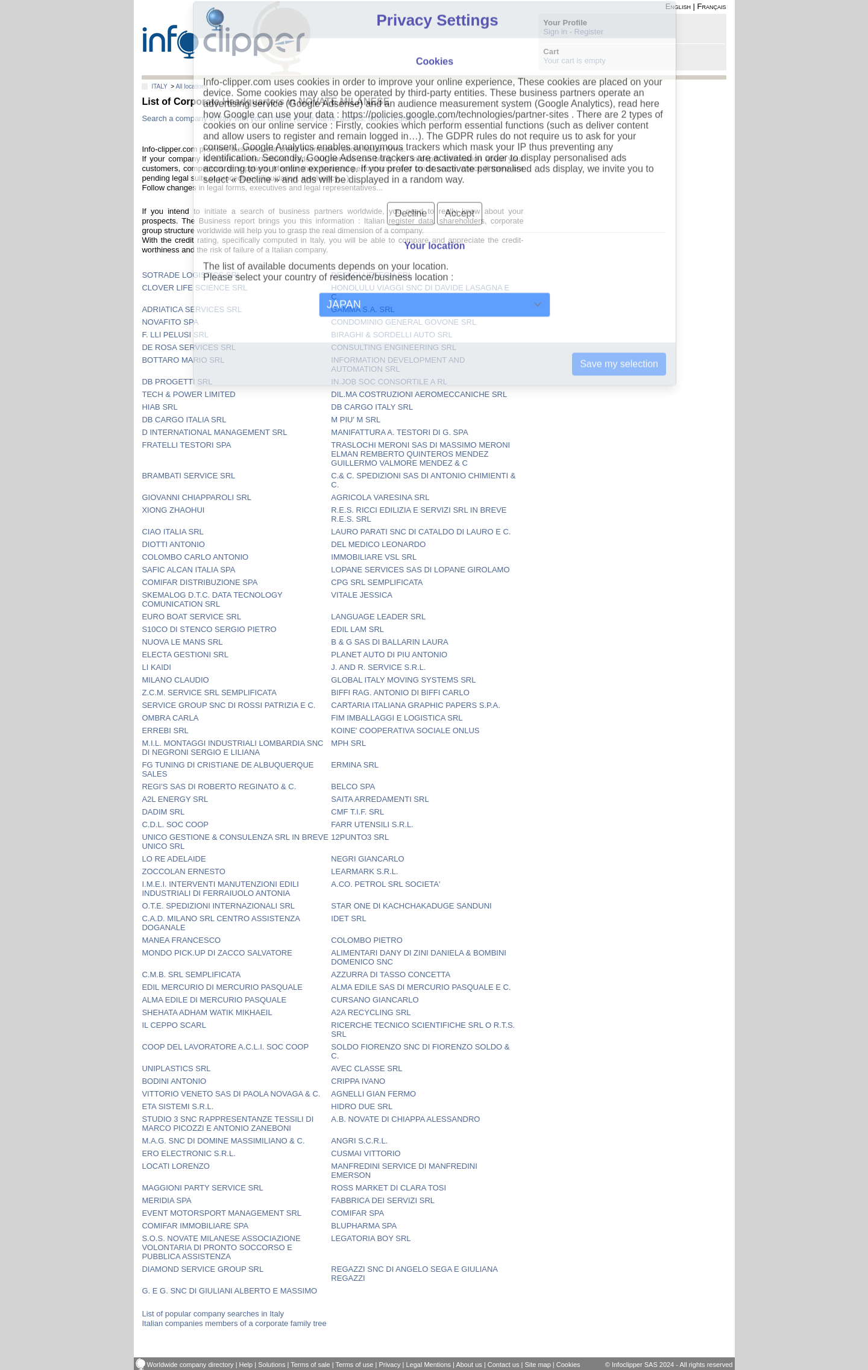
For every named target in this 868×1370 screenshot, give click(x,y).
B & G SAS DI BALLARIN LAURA (389, 641)
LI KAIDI (156, 667)
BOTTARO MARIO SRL (183, 359)
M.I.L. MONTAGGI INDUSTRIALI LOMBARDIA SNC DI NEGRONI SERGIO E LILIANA (232, 748)
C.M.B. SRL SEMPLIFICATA (191, 974)
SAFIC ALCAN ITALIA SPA (188, 569)
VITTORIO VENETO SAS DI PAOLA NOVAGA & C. (231, 1093)
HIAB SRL (159, 406)
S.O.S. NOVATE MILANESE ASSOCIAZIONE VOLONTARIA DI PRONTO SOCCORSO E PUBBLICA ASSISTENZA (221, 1247)
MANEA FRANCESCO (181, 940)
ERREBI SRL (165, 730)
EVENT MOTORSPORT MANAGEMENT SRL (221, 1213)
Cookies (568, 1364)
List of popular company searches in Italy (213, 1313)
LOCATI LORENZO (175, 1166)
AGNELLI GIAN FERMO (373, 1093)
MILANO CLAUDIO (175, 679)
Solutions (271, 1364)
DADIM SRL (163, 811)
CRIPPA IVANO (358, 1081)
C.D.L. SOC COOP (175, 824)
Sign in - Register (573, 31)
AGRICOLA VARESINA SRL (380, 497)
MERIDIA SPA (166, 1200)
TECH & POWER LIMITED (188, 394)
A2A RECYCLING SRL (370, 1012)
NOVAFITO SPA (170, 322)
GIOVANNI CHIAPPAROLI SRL (196, 497)
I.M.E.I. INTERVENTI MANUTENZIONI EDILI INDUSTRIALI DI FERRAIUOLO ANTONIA (220, 889)
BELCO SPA (353, 786)
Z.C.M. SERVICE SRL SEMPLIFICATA (209, 692)
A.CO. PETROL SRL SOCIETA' (385, 884)
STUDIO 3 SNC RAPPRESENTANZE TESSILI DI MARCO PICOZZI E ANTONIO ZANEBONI (227, 1124)
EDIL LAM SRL (357, 629)
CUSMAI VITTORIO (365, 1153)
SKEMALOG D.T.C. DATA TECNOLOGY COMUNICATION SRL (212, 599)
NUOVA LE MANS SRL (182, 641)
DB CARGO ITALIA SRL (184, 419)
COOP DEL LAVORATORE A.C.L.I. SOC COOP (225, 1046)
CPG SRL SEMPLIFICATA (377, 582)
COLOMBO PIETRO (366, 940)
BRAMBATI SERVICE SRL (188, 475)
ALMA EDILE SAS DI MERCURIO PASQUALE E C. (421, 987)
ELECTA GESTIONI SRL (185, 654)
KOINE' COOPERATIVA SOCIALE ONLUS (405, 730)
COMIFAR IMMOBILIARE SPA (195, 1225)
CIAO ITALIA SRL (172, 531)
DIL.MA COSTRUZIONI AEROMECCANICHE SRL (419, 394)
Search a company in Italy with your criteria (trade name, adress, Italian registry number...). (299, 118)
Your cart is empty (574, 60)
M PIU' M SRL (355, 419)
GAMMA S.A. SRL (362, 309)
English (678, 6)
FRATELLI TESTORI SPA (186, 444)
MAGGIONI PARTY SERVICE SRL (202, 1187)
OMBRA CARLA (170, 717)
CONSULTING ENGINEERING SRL (393, 347)
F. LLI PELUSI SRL (175, 334)
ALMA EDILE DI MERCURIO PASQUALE (214, 999)
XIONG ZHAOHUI (173, 510)
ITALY (159, 86)
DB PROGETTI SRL (177, 381)
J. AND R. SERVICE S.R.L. (378, 667)
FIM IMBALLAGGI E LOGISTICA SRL (396, 717)
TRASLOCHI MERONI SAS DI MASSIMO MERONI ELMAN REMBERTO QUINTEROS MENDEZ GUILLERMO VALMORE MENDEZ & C (420, 454)
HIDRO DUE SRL (361, 1106)
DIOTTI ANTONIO (173, 544)
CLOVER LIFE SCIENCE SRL (194, 287)
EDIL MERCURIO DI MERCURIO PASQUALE (222, 987)
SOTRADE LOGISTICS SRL (191, 275)
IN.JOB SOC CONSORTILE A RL (389, 381)
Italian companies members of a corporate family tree (234, 1323)
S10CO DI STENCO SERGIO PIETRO (209, 629)
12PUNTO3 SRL (360, 837)
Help (246, 1364)
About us (469, 1364)
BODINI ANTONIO (174, 1081)
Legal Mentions (428, 1364)
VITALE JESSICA (361, 594)
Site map (537, 1364)
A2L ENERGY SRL (175, 799)
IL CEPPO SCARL (174, 1025)
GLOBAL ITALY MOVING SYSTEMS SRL (403, 679)
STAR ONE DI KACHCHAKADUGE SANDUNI (411, 905)
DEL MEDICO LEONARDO (378, 544)
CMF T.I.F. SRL (357, 811)
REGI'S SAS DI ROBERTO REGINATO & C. (219, 786)
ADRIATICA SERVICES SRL (192, 309)
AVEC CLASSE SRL (366, 1068)
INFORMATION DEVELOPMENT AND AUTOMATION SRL (398, 364)
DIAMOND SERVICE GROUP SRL (202, 1269)
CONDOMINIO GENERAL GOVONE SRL (403, 322)
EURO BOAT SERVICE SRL (191, 616)
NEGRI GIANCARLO (367, 858)
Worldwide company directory (190, 1364)
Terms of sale (310, 1364)
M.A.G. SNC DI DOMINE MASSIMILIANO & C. (223, 1140)
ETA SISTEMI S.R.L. (177, 1106)
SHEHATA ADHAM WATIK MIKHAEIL (207, 1012)
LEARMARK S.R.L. (364, 871)
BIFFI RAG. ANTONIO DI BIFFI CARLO (400, 692)
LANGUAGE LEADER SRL (378, 616)
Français (711, 6)
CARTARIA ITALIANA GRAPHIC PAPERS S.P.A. (415, 705)
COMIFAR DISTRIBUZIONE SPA (199, 582)
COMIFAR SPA (357, 1213)
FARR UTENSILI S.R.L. (372, 824)
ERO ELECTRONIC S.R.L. (188, 1153)
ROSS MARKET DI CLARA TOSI (388, 1187)
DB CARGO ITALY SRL (372, 406)
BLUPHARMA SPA (364, 1225)
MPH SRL (348, 743)
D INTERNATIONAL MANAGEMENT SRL (214, 432)
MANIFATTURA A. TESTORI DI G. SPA (399, 432)
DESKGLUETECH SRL (371, 275)
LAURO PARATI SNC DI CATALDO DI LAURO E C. (421, 531)
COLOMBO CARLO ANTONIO (195, 556)
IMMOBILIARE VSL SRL (374, 556)
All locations (191, 86)
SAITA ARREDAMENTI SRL (380, 799)
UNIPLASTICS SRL (176, 1068)
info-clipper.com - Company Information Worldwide (226, 37)
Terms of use (354, 1364)
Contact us (504, 1364)
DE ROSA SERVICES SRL (189, 347)
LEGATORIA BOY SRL (370, 1238)
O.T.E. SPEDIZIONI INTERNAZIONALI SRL (218, 905)
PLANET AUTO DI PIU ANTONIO (389, 654)
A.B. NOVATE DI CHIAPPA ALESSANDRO (405, 1119)
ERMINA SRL (355, 764)
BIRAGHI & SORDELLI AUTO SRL (391, 334)
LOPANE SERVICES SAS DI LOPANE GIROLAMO (420, 569)
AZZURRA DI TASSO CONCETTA (390, 974)
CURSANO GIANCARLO (374, 999)
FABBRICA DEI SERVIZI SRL (383, 1200)
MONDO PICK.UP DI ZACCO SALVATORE (217, 952)
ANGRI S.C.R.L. (359, 1140)
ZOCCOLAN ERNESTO (183, 871)
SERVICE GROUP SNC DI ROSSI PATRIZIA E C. (228, 705)
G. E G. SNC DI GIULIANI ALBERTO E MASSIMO (229, 1290)
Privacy (389, 1364)
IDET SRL (348, 918)
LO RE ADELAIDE (174, 858)
